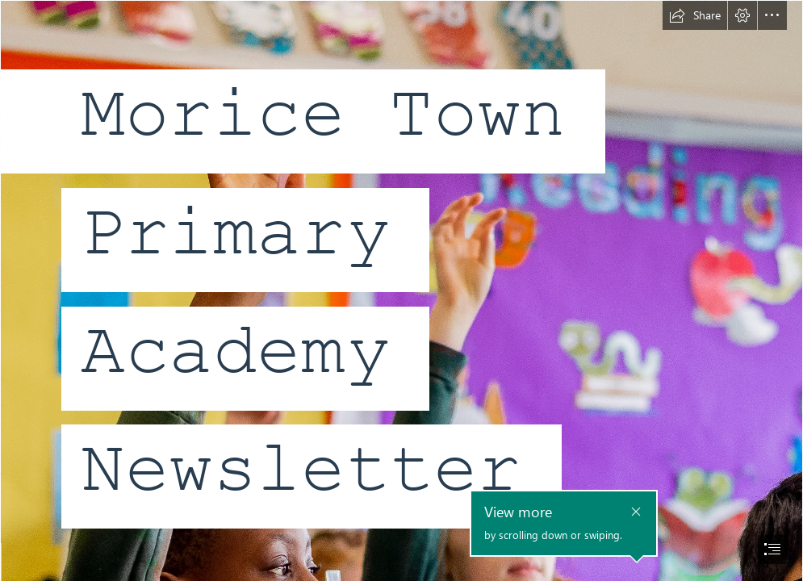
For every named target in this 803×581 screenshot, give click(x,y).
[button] (695, 15)
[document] (401, 290)
